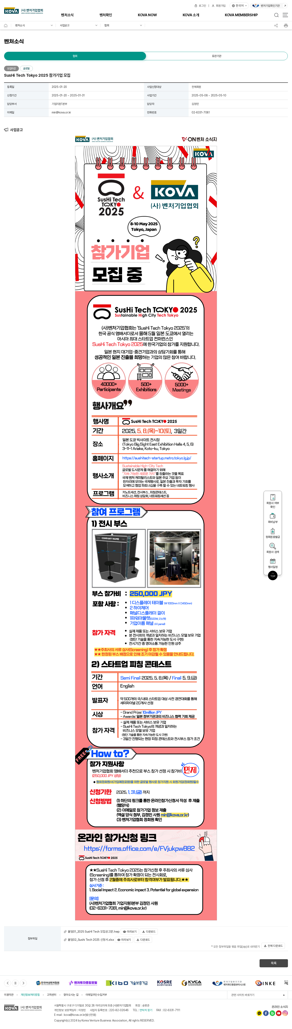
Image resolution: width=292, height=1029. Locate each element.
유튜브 (278, 1013)
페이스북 (266, 1013)
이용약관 (9, 994)
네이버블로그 (272, 1013)
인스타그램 (285, 1013)
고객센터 (51, 994)
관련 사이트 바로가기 (259, 995)
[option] (47, 983)
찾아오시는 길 (70, 994)
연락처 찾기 (146, 1010)
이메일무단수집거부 (96, 994)
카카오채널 (259, 1013)
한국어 (240, 6)
